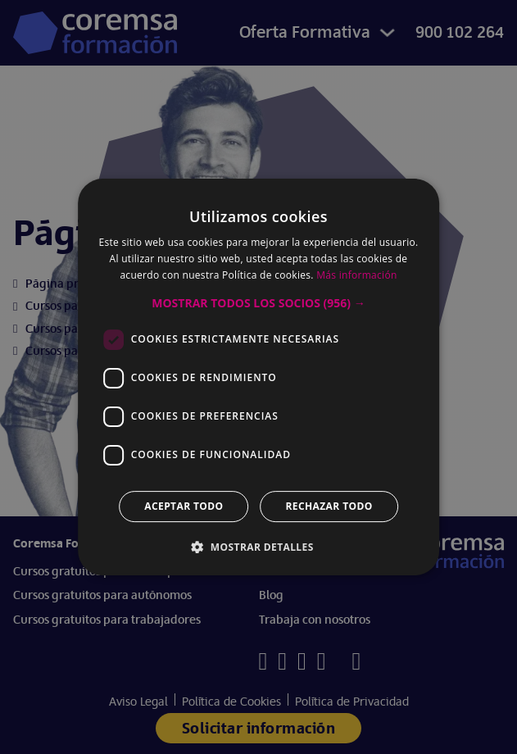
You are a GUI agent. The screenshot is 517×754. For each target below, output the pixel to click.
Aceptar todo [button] (183, 506)
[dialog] (258, 377)
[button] (258, 303)
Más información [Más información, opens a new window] (356, 275)
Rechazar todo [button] (329, 506)
